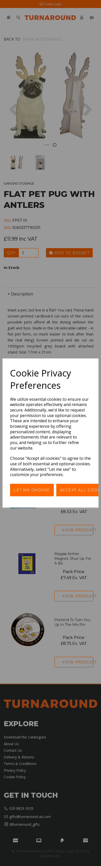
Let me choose (32, 490)
